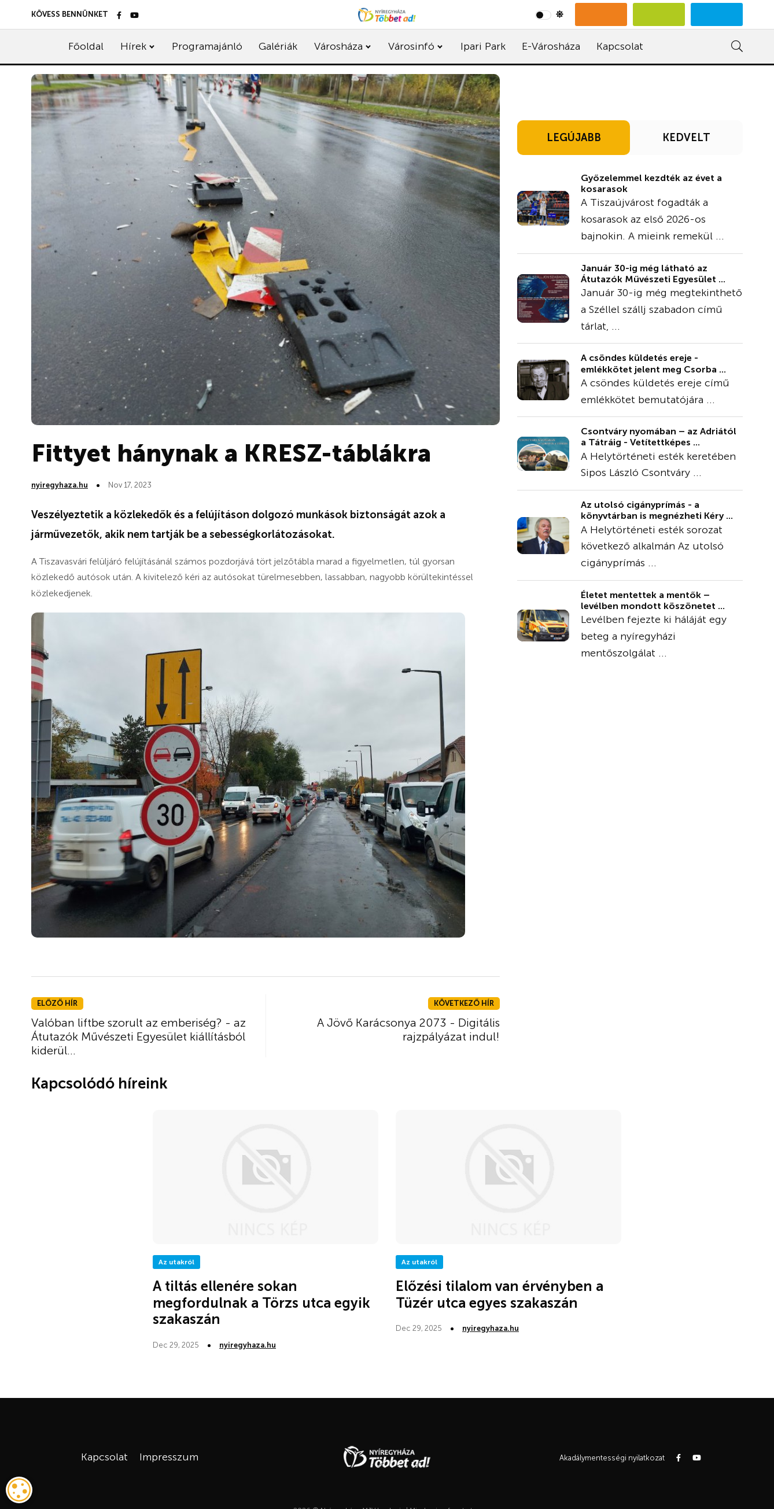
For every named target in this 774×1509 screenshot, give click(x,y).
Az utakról (176, 1262)
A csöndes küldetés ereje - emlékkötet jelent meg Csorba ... (653, 363)
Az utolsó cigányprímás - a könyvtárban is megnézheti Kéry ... (657, 510)
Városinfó (411, 46)
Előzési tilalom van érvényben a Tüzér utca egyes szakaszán (499, 1294)
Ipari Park (483, 46)
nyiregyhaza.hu (59, 485)
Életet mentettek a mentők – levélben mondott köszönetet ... (653, 600)
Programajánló (207, 46)
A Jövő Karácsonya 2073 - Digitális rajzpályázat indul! (408, 1029)
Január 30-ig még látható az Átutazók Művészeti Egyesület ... (653, 274)
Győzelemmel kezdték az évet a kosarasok (651, 183)
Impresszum (168, 1457)
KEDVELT (686, 137)
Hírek (133, 46)
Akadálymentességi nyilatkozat (612, 1457)
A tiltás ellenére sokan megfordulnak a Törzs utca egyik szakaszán (261, 1303)
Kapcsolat (619, 46)
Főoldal (86, 46)
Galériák (278, 46)
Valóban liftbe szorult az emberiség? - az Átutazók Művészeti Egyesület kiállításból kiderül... (138, 1036)
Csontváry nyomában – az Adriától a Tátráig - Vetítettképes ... (658, 437)
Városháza (338, 46)
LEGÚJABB (574, 137)
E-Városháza (551, 46)
